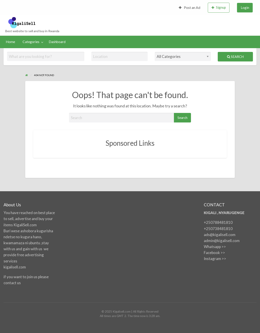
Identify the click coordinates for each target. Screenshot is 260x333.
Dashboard (57, 42)
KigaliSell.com (25, 225)
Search (235, 57)
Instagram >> (215, 258)
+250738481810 (218, 228)
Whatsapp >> (215, 246)
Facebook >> (214, 252)
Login (245, 8)
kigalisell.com (15, 267)
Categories (31, 42)
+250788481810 (218, 222)
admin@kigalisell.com (222, 240)
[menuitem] (189, 7)
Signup (219, 7)
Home (10, 42)
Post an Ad (189, 8)
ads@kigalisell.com (219, 234)
